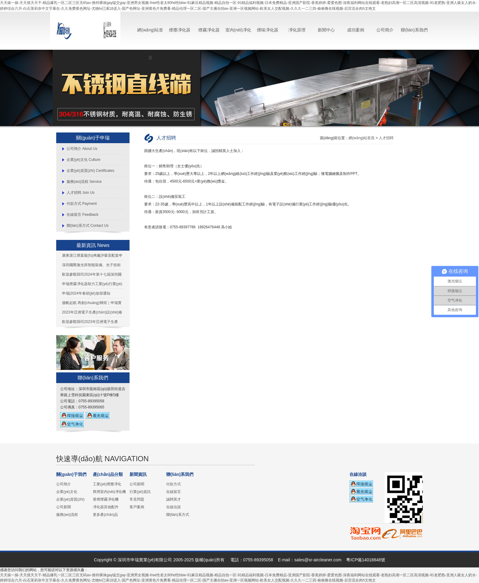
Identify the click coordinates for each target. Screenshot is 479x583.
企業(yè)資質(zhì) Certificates (90, 170)
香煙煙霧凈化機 (106, 499)
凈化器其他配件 (106, 507)
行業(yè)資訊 (140, 492)
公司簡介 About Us (82, 149)
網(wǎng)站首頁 (362, 138)
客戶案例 (137, 507)
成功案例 (355, 29)
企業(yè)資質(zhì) (70, 499)
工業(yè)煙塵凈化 (107, 484)
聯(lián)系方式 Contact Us (87, 225)
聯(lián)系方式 (177, 514)
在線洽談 (173, 507)
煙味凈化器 (267, 29)
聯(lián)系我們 (414, 29)
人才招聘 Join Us (80, 192)
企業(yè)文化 (66, 492)
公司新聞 (63, 507)
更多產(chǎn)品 (105, 514)
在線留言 (173, 492)
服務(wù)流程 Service (84, 181)
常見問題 (137, 499)
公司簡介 (384, 29)
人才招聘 (386, 138)
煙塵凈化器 (179, 29)
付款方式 (173, 484)
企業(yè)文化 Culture (84, 160)
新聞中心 (326, 29)
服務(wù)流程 (67, 514)
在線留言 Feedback (82, 214)
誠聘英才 (173, 499)
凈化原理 (296, 29)
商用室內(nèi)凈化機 (109, 492)
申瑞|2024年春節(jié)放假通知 (86, 293)
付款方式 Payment (82, 203)
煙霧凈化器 (209, 29)
